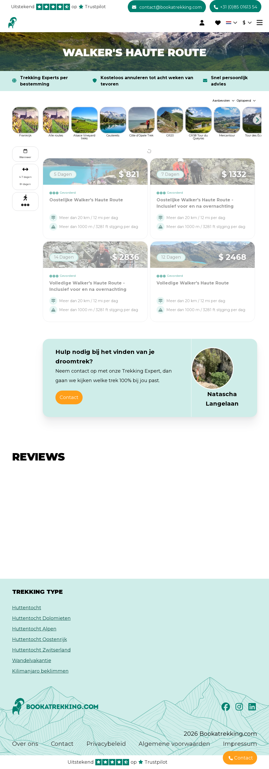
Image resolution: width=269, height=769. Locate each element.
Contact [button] (69, 397)
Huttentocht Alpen (34, 629)
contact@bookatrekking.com (167, 7)
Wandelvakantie (31, 660)
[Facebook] (226, 708)
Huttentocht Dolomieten (41, 618)
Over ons (25, 743)
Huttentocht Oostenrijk (39, 639)
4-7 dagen (25, 176)
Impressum (240, 743)
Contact (62, 743)
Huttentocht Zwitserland (41, 650)
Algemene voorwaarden (174, 743)
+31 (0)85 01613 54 (235, 7)
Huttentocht (26, 608)
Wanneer (25, 153)
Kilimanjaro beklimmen (40, 671)
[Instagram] (239, 708)
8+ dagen (25, 184)
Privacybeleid (106, 743)
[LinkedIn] (252, 708)
